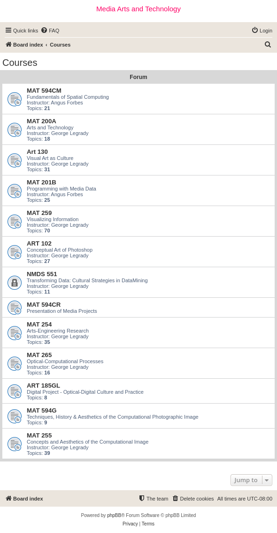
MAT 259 (39, 212)
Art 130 (37, 151)
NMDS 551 (42, 274)
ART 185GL (43, 385)
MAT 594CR (44, 304)
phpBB (114, 515)
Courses (19, 62)
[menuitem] (49, 30)
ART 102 (39, 243)
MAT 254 (39, 324)
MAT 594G (42, 410)
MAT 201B (41, 182)
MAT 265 (39, 354)
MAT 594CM (44, 90)
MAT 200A (41, 121)
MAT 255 (39, 435)
